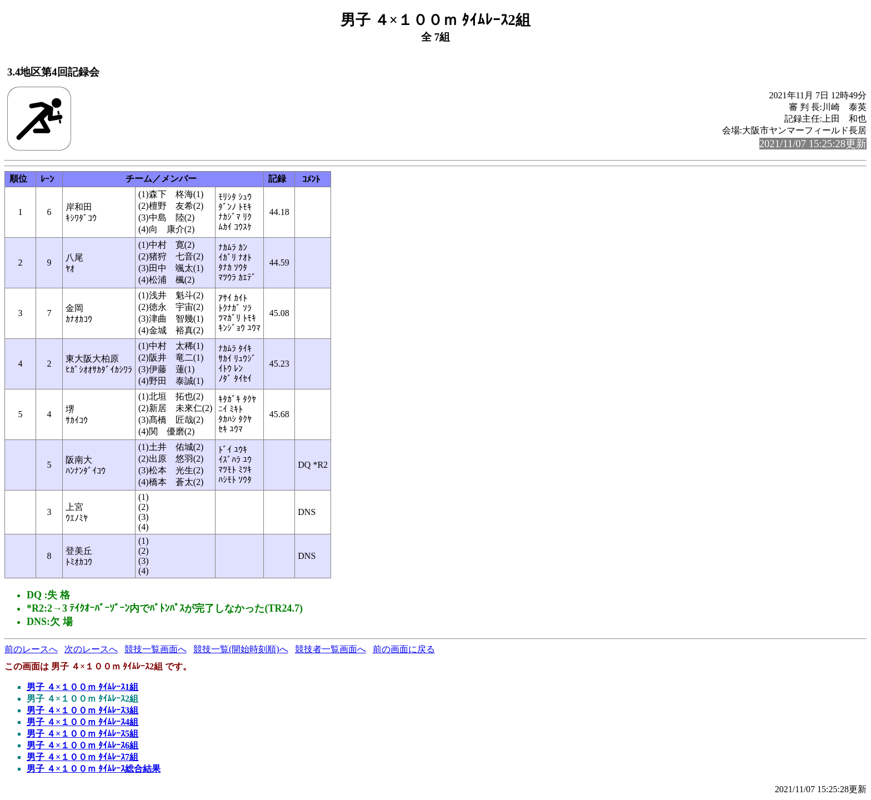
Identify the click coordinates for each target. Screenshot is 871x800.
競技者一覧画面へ (330, 649)
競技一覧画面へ (155, 649)
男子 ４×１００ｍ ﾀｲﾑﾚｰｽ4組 (82, 722)
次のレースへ (91, 649)
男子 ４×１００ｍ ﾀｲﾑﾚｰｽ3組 (82, 710)
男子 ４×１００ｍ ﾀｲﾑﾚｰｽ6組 (82, 745)
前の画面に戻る (404, 649)
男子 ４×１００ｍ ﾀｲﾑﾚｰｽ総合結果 (94, 768)
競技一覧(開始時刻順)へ (240, 649)
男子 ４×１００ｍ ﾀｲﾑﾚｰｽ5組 (82, 733)
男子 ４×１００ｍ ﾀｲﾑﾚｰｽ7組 (82, 757)
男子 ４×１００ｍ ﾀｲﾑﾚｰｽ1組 (82, 687)
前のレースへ (31, 649)
